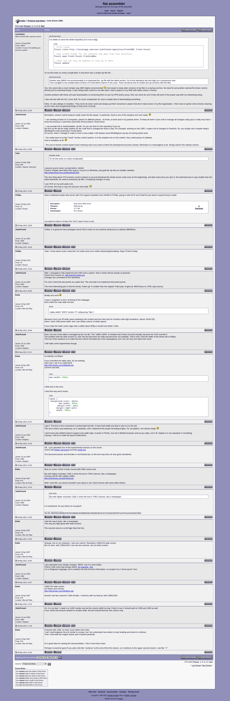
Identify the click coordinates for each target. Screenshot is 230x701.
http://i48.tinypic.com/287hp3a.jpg (59, 478)
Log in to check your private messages (111, 13)
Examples (123, 692)
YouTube (133, 695)
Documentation (112, 692)
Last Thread (196, 665)
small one (82, 450)
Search (112, 11)
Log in (128, 13)
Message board (133, 692)
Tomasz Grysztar (113, 695)
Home (107, 11)
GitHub (127, 695)
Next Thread (207, 665)
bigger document (61, 450)
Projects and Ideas (36, 21)
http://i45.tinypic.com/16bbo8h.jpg (59, 365)
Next (43, 26)
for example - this (85, 567)
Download (101, 692)
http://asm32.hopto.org (75, 275)
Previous (27, 26)
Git (69, 168)
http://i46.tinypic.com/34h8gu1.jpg (59, 591)
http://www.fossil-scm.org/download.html (61, 172)
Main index (92, 692)
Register (120, 11)
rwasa (121, 698)
